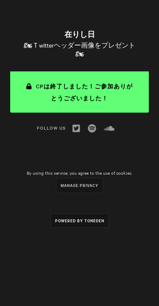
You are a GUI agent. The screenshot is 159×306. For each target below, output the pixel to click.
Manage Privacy (79, 185)
